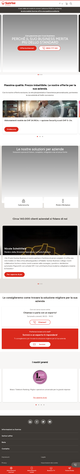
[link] (40, 11)
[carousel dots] (38, 74)
